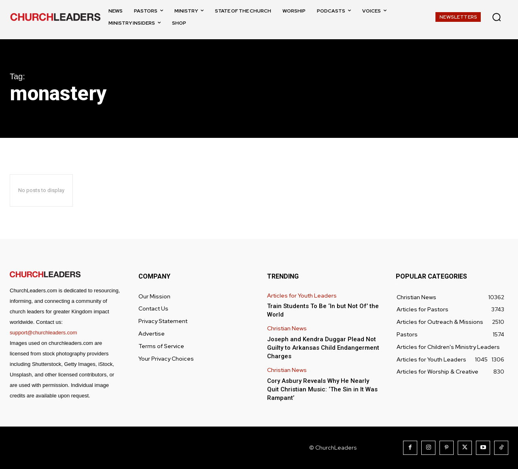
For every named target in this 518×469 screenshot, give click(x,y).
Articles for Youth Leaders (302, 295)
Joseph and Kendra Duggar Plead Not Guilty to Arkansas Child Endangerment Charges (323, 348)
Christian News (287, 328)
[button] (496, 17)
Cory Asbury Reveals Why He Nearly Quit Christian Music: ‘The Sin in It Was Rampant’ (322, 389)
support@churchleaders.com (43, 333)
